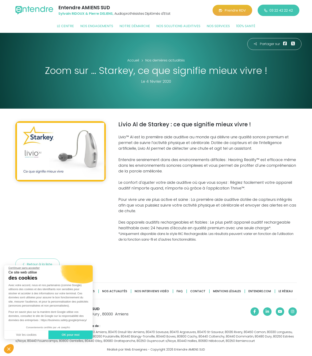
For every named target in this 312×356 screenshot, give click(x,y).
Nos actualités (114, 291)
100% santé (245, 26)
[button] (9, 349)
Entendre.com (259, 291)
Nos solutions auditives (178, 26)
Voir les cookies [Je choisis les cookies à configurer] (26, 334)
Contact (197, 291)
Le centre (65, 26)
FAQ (180, 291)
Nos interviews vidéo (152, 291)
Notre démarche (134, 26)
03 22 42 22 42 (278, 10)
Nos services (218, 26)
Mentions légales (227, 291)
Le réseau (286, 291)
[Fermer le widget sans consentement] (24, 268)
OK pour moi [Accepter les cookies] (71, 334)
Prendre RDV (232, 10)
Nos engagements (96, 26)
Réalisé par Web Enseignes (127, 349)
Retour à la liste (37, 264)
